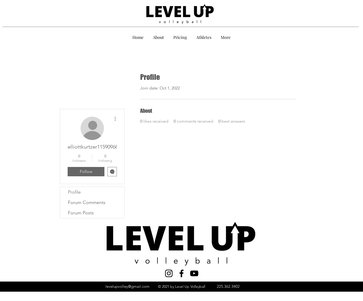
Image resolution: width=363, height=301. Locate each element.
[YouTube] (194, 273)
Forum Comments (86, 202)
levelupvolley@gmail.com (127, 286)
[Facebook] (181, 273)
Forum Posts (81, 213)
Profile (74, 192)
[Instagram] (169, 273)
